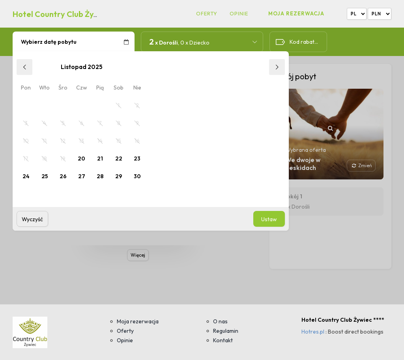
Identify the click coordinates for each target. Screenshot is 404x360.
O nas (220, 321)
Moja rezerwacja (296, 13)
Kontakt (223, 340)
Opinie (239, 14)
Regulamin (225, 330)
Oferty (206, 14)
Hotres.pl (312, 331)
